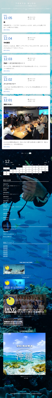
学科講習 (7, 43)
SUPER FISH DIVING (26, 331)
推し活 (26, 201)
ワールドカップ (26, 197)
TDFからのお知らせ (8, 234)
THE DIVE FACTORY (26, 262)
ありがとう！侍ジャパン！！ (26, 193)
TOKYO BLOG (26, 3)
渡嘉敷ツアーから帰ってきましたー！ (26, 205)
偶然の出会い (8, 104)
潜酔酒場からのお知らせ (9, 229)
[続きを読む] (7, 29)
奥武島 (26, 189)
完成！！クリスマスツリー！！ (14, 63)
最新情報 (5, 231)
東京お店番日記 (7, 236)
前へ (22, 153)
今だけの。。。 (26, 214)
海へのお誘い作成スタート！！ (26, 184)
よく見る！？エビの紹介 (26, 218)
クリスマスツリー (10, 84)
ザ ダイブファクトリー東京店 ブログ (25, 6)
